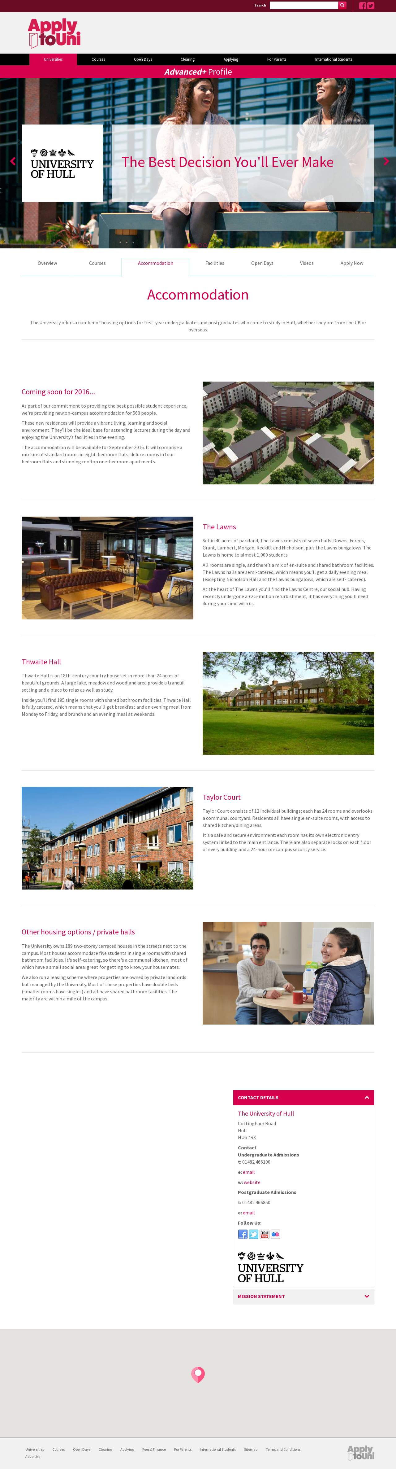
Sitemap (250, 1449)
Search (260, 5)
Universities (53, 59)
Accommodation (155, 263)
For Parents (276, 59)
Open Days (143, 59)
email (249, 1172)
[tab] (303, 1097)
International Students (333, 59)
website (252, 1182)
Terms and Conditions (283, 1449)
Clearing (188, 59)
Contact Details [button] (304, 1097)
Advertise (32, 1456)
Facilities (214, 263)
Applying (231, 59)
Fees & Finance (154, 1449)
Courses (98, 59)
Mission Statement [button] (304, 1296)
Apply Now (352, 263)
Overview (47, 263)
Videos (307, 263)
